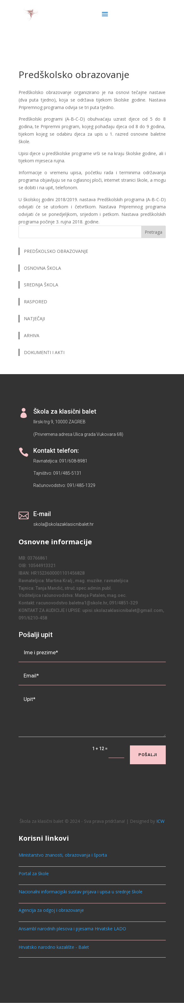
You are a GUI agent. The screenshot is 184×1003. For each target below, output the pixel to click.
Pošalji (147, 754)
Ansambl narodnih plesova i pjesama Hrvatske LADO (72, 929)
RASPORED (36, 302)
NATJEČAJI (35, 318)
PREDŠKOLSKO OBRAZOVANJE (56, 251)
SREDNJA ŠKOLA (41, 285)
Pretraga (153, 232)
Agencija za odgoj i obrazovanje (51, 910)
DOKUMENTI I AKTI (44, 352)
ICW (160, 821)
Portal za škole (34, 873)
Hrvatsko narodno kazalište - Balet (54, 947)
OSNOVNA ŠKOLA (42, 268)
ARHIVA (31, 335)
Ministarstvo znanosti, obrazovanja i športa (63, 855)
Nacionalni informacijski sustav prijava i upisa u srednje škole (80, 892)
